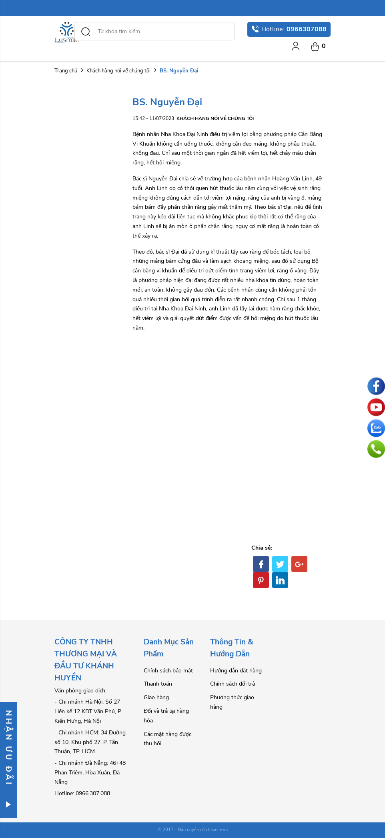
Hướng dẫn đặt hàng (236, 670)
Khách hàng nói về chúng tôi (118, 70)
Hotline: (289, 29)
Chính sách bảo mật (168, 670)
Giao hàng (156, 697)
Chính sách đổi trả (232, 684)
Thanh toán (158, 684)
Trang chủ (65, 70)
